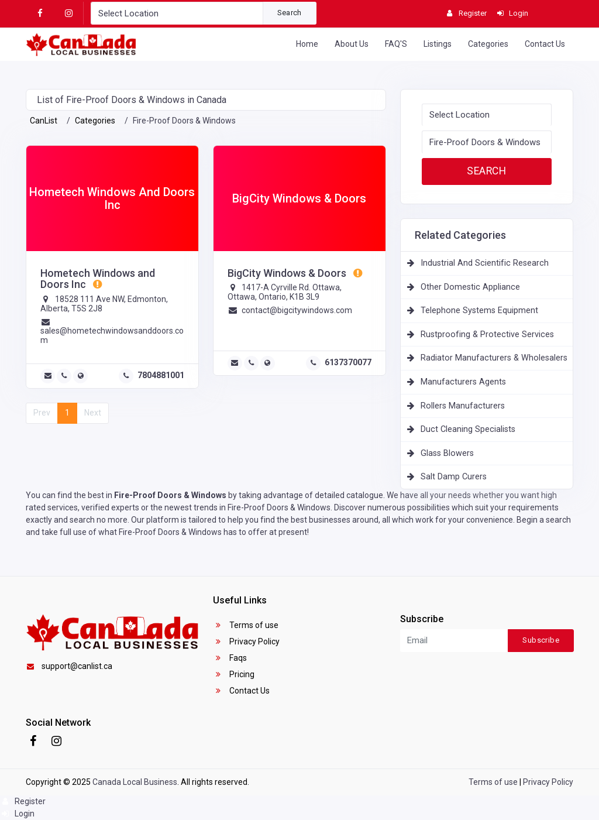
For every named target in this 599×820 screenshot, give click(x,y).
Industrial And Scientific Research (485, 263)
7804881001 (160, 375)
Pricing (234, 674)
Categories (488, 44)
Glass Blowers (447, 453)
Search (289, 12)
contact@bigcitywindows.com (297, 310)
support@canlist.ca (69, 666)
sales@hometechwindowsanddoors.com (112, 335)
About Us (352, 44)
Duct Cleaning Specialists (468, 429)
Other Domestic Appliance (470, 287)
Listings (438, 44)
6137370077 (348, 362)
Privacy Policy (246, 641)
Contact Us (545, 44)
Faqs (230, 658)
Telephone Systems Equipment (479, 310)
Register (23, 801)
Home (307, 44)
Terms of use (246, 625)
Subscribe (540, 640)
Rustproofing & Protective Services (487, 334)
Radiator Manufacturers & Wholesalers (494, 358)
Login (17, 813)
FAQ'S (396, 44)
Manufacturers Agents (463, 382)
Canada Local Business (134, 782)
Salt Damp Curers (454, 477)
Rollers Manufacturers (463, 406)
